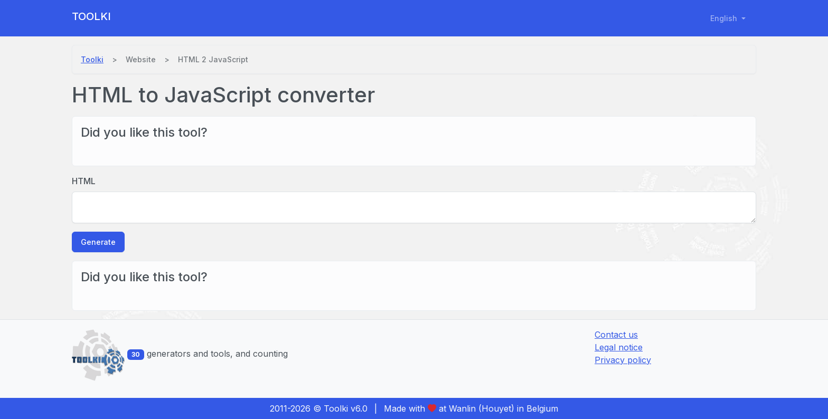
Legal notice (619, 347)
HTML (84, 181)
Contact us (616, 334)
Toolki (91, 16)
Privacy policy (623, 360)
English (724, 18)
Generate (98, 241)
